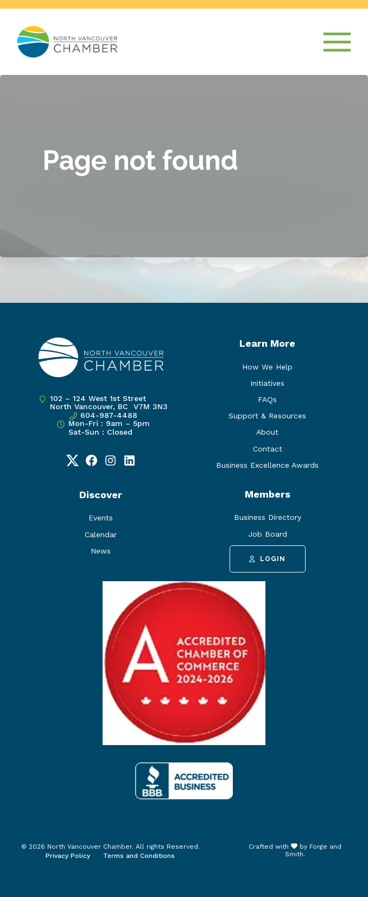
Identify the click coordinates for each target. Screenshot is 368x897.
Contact (267, 448)
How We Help (267, 366)
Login (267, 559)
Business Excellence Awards (267, 465)
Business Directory (267, 517)
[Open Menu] (337, 42)
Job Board (267, 534)
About (267, 432)
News (101, 550)
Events (100, 517)
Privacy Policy (68, 856)
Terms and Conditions (139, 856)
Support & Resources (267, 415)
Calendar (101, 534)
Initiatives (267, 383)
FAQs (267, 399)
